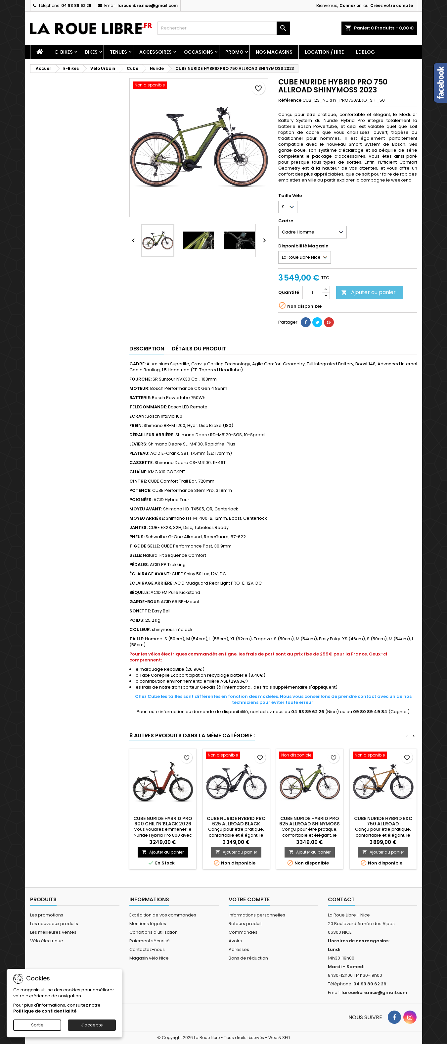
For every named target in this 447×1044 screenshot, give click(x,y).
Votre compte (249, 899)
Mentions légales (147, 923)
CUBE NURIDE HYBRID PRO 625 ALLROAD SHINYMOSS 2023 (309, 823)
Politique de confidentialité (44, 1011)
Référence (289, 100)
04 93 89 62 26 (76, 5)
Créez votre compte (391, 5)
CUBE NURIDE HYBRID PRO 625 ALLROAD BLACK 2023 (236, 823)
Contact (341, 899)
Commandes (243, 932)
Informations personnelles (257, 915)
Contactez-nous (147, 949)
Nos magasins (274, 52)
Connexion (350, 5)
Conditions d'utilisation (153, 932)
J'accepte (92, 1025)
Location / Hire (324, 52)
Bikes (91, 52)
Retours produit (245, 923)
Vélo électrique (46, 941)
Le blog (365, 52)
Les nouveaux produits (54, 923)
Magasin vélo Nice (149, 958)
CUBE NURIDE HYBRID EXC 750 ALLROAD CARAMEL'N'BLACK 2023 (383, 823)
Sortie (37, 1025)
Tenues (118, 52)
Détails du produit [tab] (199, 348)
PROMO (234, 52)
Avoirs (235, 941)
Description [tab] (146, 348)
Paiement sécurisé (149, 941)
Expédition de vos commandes (162, 915)
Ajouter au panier (368, 292)
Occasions (198, 52)
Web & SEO (279, 1037)
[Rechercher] (223, 28)
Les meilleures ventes (53, 932)
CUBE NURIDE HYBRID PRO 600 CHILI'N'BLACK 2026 (162, 821)
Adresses (239, 949)
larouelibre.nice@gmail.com (147, 5)
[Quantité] (312, 292)
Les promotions (46, 915)
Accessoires (155, 52)
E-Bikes (64, 52)
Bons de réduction (248, 958)
